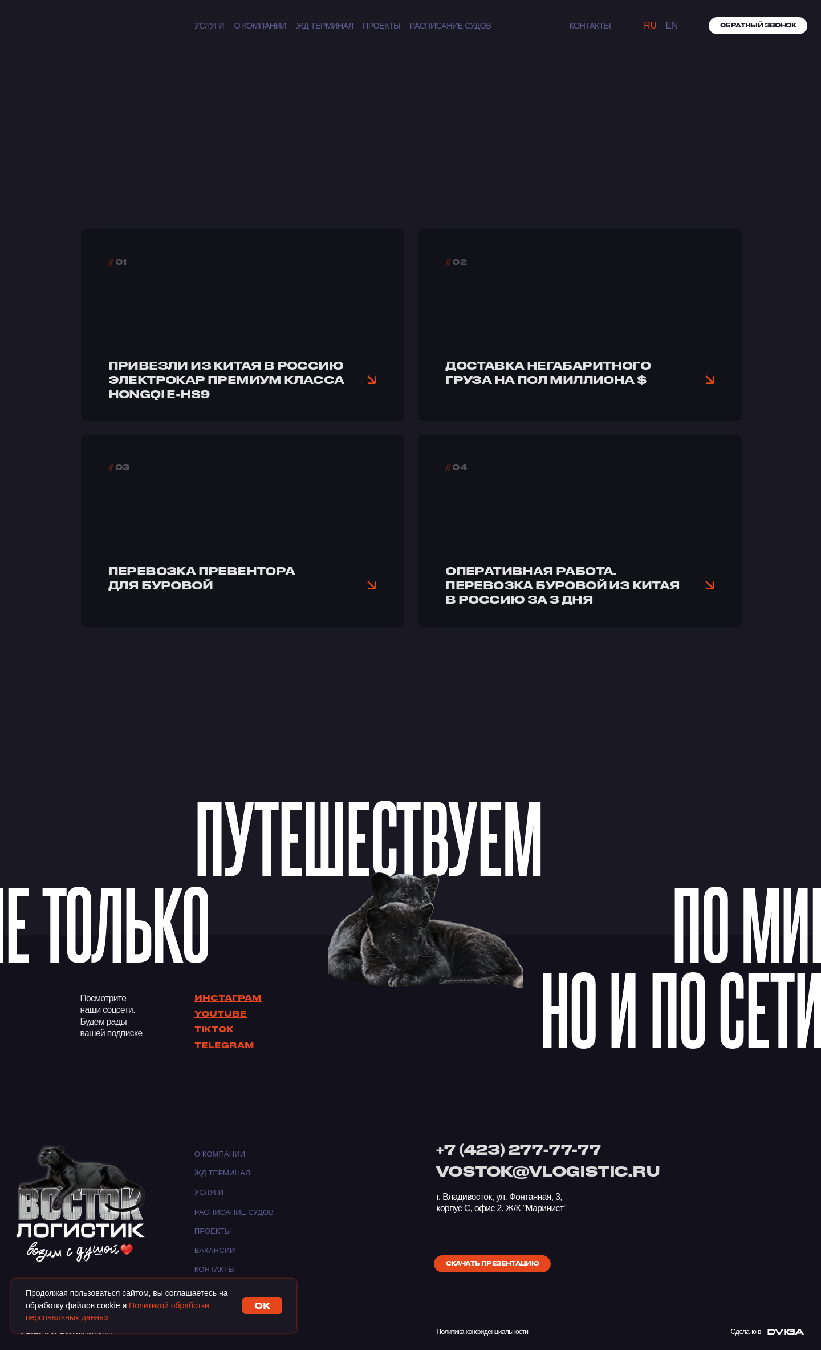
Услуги (209, 25)
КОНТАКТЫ (590, 25)
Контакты (214, 1269)
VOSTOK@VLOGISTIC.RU (547, 1170)
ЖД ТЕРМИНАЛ (324, 25)
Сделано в (746, 1332)
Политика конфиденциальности (483, 1332)
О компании (260, 25)
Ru (650, 25)
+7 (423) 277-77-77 (518, 1149)
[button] (758, 25)
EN (672, 25)
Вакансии (214, 1250)
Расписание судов (450, 25)
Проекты (381, 25)
